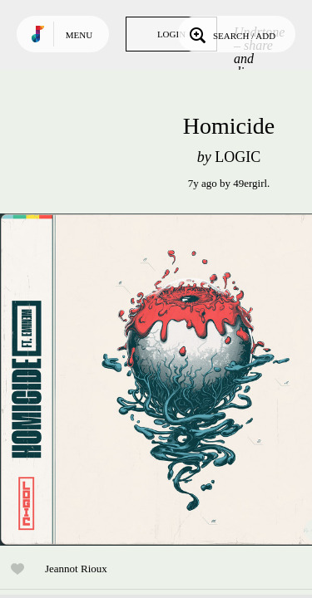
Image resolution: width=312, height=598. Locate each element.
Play (166, 379)
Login (171, 34)
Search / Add (230, 34)
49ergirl (250, 183)
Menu (79, 35)
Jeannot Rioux (76, 568)
